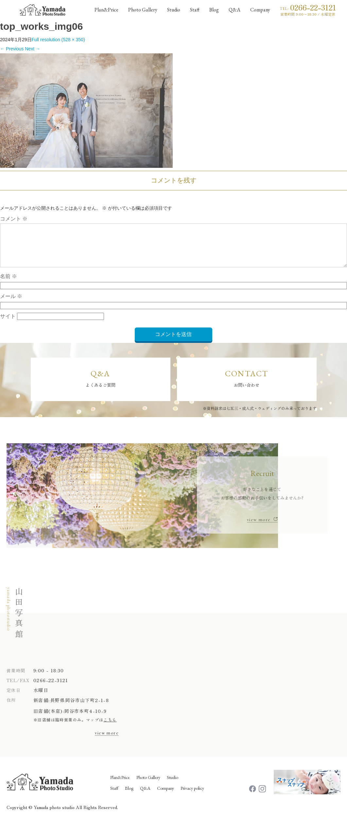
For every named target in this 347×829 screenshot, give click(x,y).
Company (165, 796)
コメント (13, 218)
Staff (114, 796)
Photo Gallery (148, 785)
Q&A (145, 796)
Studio (172, 785)
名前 (8, 284)
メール (11, 304)
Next (32, 48)
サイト (8, 324)
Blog (129, 796)
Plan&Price (120, 785)
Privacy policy (192, 796)
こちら (109, 727)
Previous (12, 48)
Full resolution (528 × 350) (58, 39)
